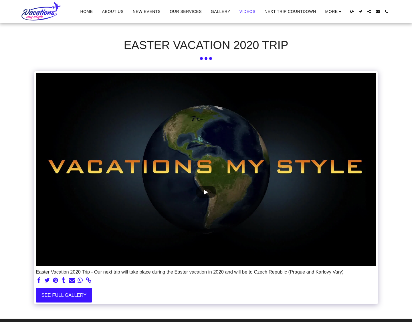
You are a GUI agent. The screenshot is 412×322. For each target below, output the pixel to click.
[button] (360, 11)
